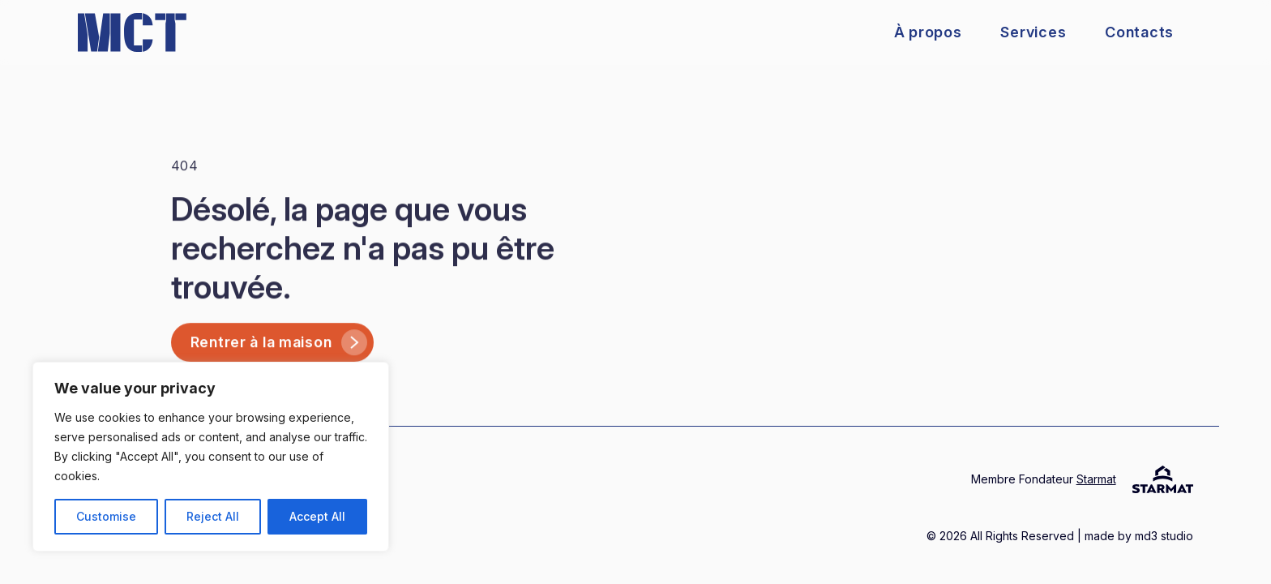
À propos (928, 32)
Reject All (212, 516)
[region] (210, 457)
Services (1033, 32)
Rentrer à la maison (279, 353)
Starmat (1096, 479)
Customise (106, 516)
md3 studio (1162, 536)
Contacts (1139, 32)
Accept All (317, 516)
